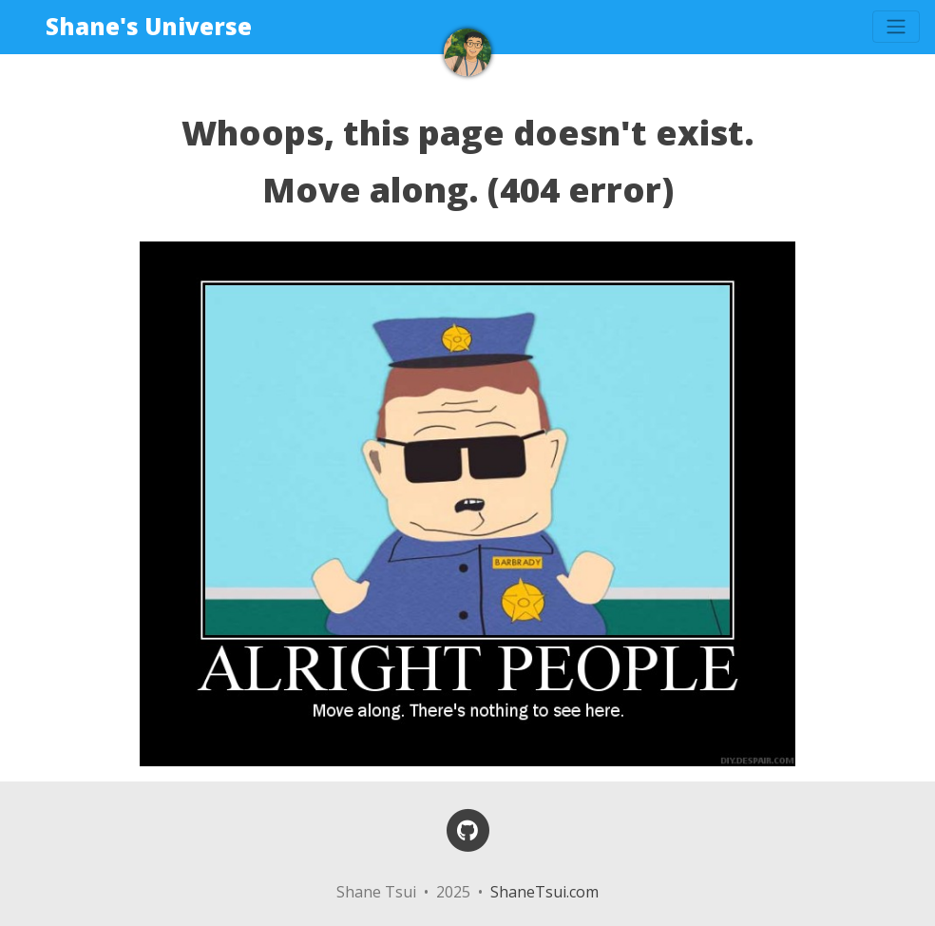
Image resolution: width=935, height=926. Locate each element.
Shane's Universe (149, 26)
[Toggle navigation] (896, 26)
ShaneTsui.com (544, 891)
